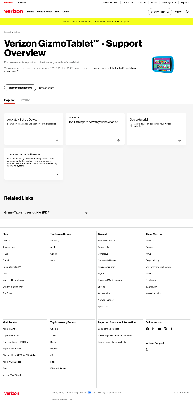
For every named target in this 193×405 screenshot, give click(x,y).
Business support (106, 266)
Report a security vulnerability (112, 341)
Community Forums (107, 259)
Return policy (104, 246)
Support (142, 2)
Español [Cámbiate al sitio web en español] (185, 2)
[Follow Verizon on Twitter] (153, 327)
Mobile (30, 11)
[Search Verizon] (160, 11)
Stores (154, 2)
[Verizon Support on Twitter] (147, 348)
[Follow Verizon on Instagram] (165, 327)
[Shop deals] (127, 21)
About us (150, 239)
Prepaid (6, 259)
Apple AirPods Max (12, 347)
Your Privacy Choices (79, 391)
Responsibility (152, 259)
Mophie (54, 347)
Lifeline (101, 285)
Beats (53, 341)
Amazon (54, 259)
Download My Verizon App (110, 279)
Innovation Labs (153, 292)
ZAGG (53, 334)
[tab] (9, 100)
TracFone (7, 292)
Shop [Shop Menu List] (57, 11)
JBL (52, 354)
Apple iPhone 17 (10, 327)
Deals (5, 272)
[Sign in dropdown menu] (178, 11)
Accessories (9, 246)
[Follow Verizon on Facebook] (147, 327)
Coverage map (169, 2)
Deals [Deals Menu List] (66, 11)
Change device (46, 86)
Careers (150, 246)
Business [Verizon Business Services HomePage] (22, 2)
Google (53, 252)
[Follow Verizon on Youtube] (159, 327)
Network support (106, 299)
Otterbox (54, 327)
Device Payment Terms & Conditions (115, 334)
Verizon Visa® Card (12, 374)
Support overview (106, 239)
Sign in (101, 272)
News (148, 252)
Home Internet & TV (12, 266)
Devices (6, 239)
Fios (5, 367)
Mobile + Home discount (14, 279)
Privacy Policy (58, 391)
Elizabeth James (58, 367)
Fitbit (52, 360)
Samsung (54, 239)
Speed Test (103, 305)
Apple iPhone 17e (11, 334)
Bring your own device (13, 285)
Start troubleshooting (20, 86)
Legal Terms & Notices (108, 327)
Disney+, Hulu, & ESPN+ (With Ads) (19, 354)
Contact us (128, 2)
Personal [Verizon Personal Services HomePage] (8, 2)
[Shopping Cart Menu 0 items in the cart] (187, 11)
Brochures (151, 279)
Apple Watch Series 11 (13, 360)
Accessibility (104, 292)
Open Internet (114, 391)
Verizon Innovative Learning (159, 266)
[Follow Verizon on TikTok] (171, 327)
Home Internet (44, 11)
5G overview (151, 285)
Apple (53, 246)
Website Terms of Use (62, 399)
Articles (149, 272)
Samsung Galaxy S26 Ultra (15, 341)
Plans (5, 252)
